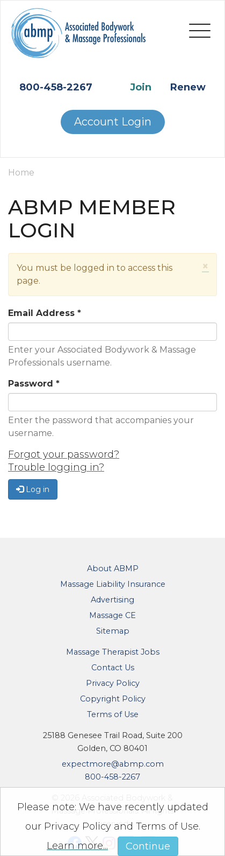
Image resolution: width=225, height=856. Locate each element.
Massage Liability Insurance (112, 584)
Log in (32, 489)
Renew (188, 87)
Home (21, 172)
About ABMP (113, 568)
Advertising (112, 600)
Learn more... (77, 846)
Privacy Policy (113, 683)
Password (34, 383)
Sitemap (112, 631)
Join (140, 87)
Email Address (44, 313)
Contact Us (112, 667)
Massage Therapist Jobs (112, 652)
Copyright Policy (113, 699)
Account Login (112, 121)
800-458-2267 (55, 87)
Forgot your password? (63, 454)
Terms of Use (113, 714)
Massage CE (112, 615)
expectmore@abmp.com (113, 764)
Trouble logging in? (56, 467)
